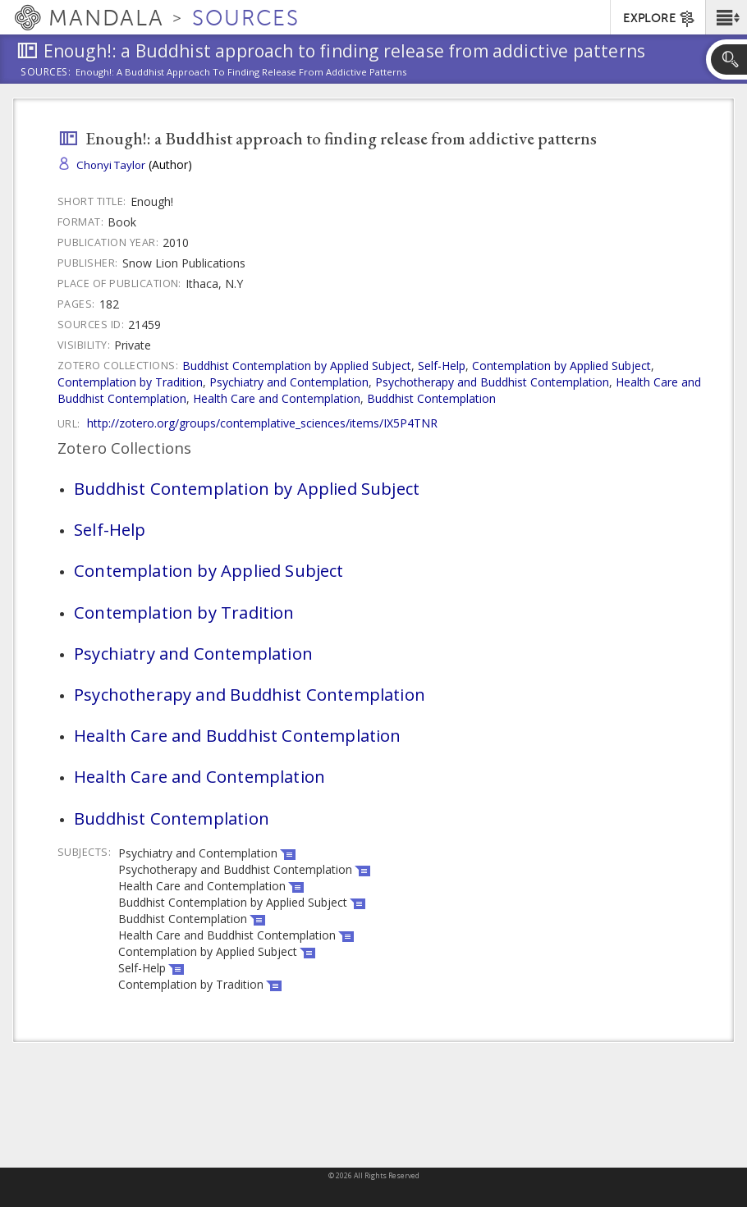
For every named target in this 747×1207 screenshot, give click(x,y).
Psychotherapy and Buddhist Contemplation (492, 382)
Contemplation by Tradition (130, 382)
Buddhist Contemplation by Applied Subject (296, 365)
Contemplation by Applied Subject (561, 365)
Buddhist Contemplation (431, 398)
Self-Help (441, 365)
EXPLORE (659, 19)
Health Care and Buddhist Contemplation (237, 735)
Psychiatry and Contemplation (289, 382)
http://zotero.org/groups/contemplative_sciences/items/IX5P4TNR (262, 423)
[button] (726, 17)
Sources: (46, 73)
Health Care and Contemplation (276, 398)
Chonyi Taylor (110, 165)
